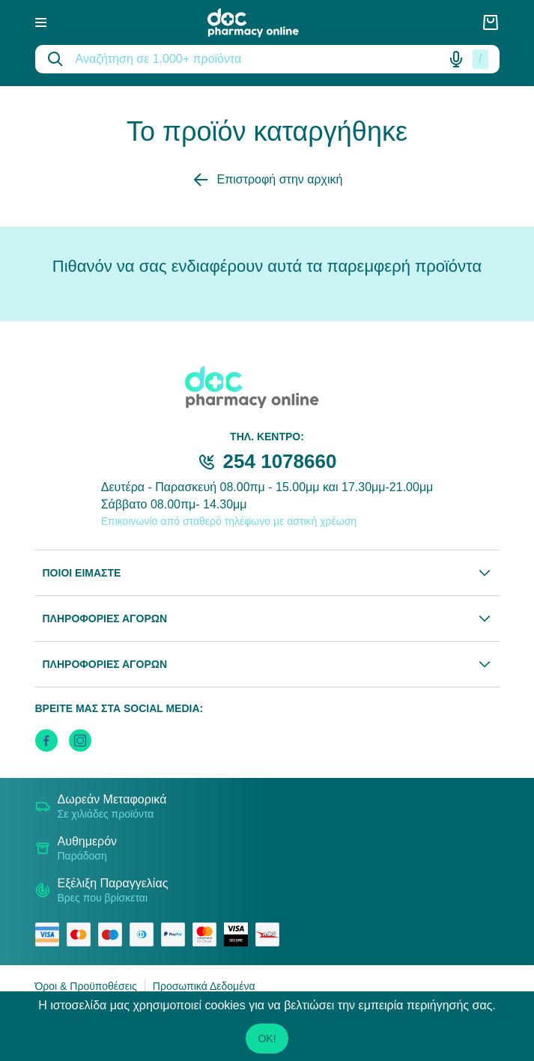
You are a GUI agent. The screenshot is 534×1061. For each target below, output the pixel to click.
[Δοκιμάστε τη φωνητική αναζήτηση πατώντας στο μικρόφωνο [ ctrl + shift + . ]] (456, 59)
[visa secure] (239, 934)
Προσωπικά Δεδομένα (204, 986)
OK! (267, 1039)
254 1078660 (280, 461)
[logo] (263, 22)
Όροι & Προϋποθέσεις (86, 986)
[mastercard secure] (208, 934)
